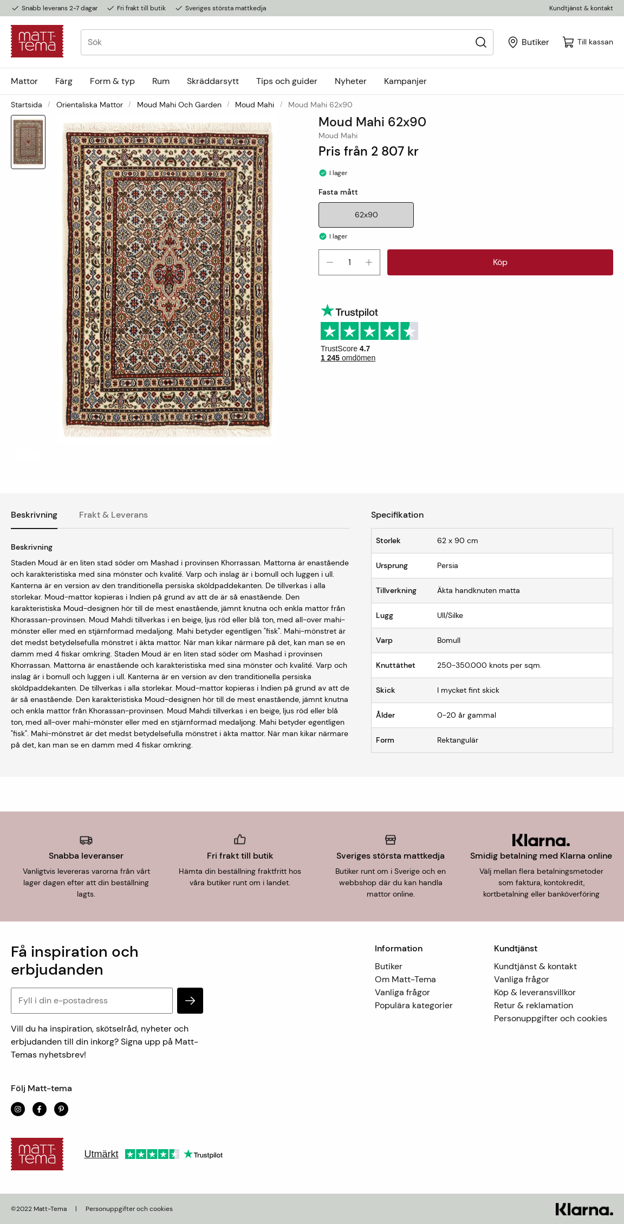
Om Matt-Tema (405, 979)
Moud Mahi (254, 104)
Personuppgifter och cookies (550, 1018)
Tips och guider (286, 81)
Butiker (388, 966)
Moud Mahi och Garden (179, 104)
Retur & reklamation (533, 1005)
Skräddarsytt (213, 81)
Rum (161, 81)
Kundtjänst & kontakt (581, 8)
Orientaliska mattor (89, 104)
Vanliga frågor (402, 992)
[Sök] (480, 42)
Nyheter (351, 81)
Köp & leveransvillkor (535, 992)
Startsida (26, 104)
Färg (64, 81)
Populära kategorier (414, 1005)
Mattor (24, 81)
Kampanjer (405, 81)
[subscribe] (190, 1001)
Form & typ (112, 81)
